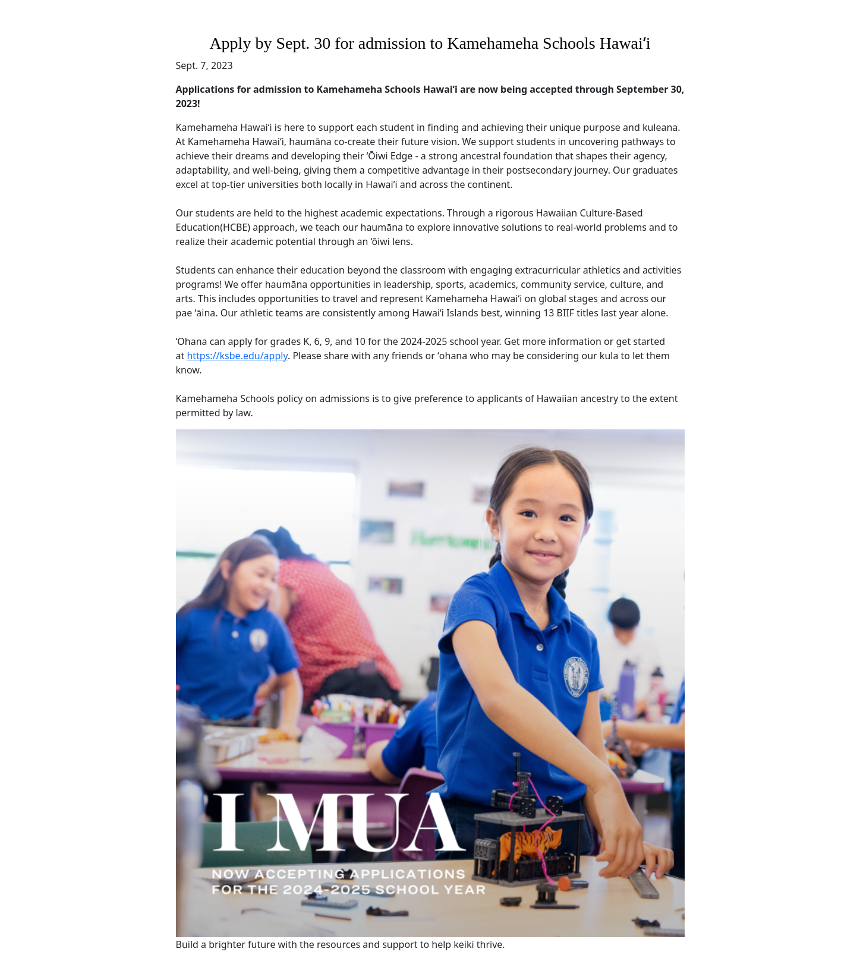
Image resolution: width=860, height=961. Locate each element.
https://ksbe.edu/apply (237, 355)
